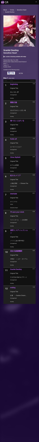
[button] (36, 2)
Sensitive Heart (21, 10)
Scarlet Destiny (9, 12)
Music (5, 10)
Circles (12, 10)
